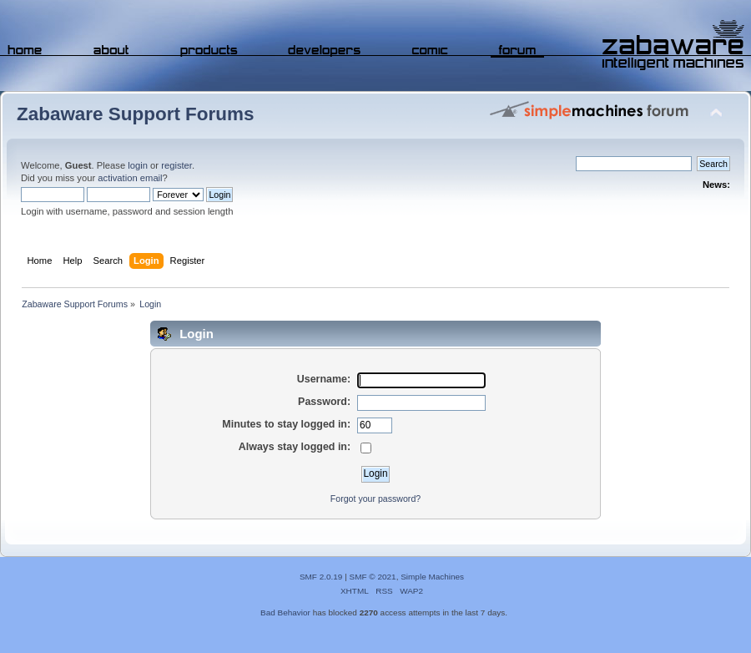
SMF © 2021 (373, 576)
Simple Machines (432, 576)
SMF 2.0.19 (321, 576)
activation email (130, 178)
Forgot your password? (375, 499)
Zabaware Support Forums (135, 114)
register (176, 165)
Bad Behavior (285, 612)
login (138, 165)
